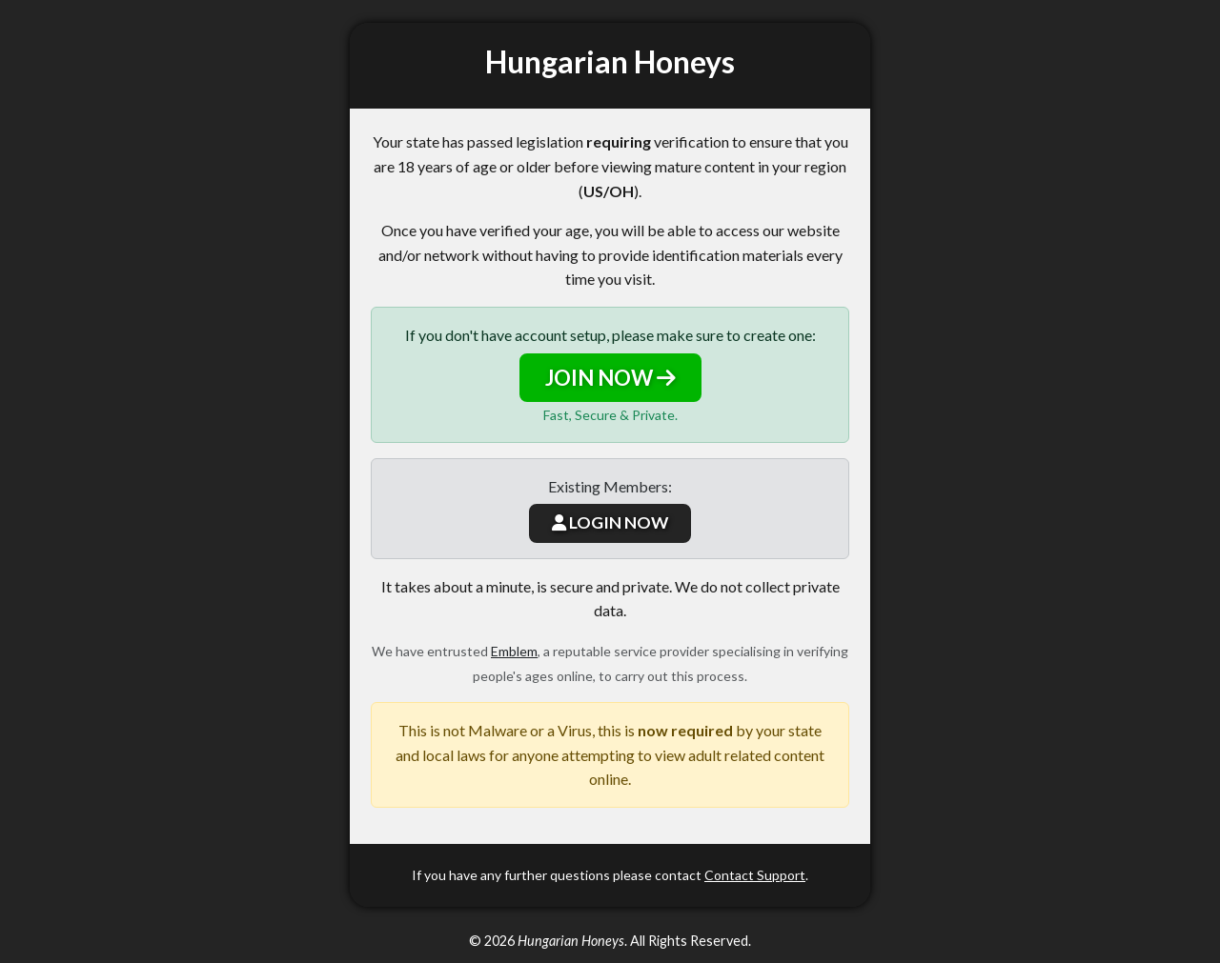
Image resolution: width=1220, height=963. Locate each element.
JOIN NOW (610, 378)
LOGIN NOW (610, 522)
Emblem (514, 651)
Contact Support (754, 875)
